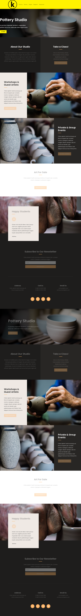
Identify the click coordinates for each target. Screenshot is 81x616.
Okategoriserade (41, 4)
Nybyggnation (35, 4)
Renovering (25, 4)
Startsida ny (21, 4)
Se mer (3, 31)
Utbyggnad (30, 4)
